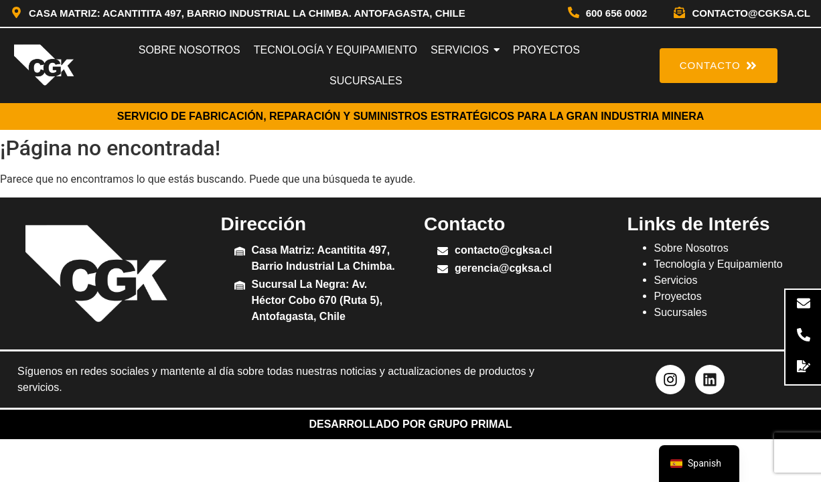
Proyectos (678, 296)
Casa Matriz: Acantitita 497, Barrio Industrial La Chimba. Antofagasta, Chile (247, 13)
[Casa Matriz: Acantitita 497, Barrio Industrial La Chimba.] (239, 252)
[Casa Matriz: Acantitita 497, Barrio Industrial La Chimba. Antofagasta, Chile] (16, 13)
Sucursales (680, 312)
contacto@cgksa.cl (751, 13)
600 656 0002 (617, 13)
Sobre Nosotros (691, 248)
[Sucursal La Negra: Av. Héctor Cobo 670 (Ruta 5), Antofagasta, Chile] (239, 286)
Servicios (676, 280)
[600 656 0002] (573, 13)
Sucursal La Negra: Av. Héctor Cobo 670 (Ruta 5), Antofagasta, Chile (317, 300)
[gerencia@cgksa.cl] (442, 270)
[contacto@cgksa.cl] (679, 13)
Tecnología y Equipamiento (718, 264)
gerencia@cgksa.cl (503, 268)
